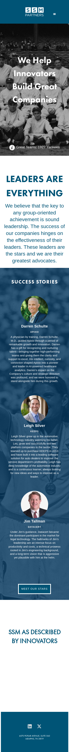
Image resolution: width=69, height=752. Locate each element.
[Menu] (54, 13)
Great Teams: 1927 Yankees (38, 147)
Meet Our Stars (34, 588)
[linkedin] (30, 726)
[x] (39, 726)
